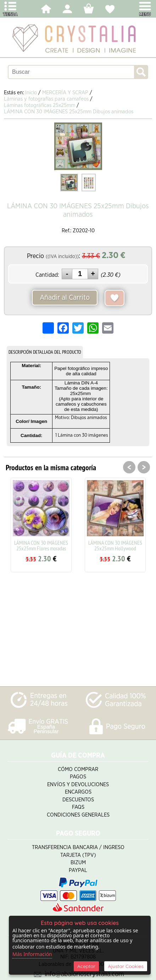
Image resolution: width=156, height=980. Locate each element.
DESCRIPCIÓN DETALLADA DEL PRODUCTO (45, 352)
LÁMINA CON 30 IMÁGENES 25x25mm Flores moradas (41, 545)
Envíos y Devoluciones (78, 784)
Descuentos (78, 799)
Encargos (78, 792)
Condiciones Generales (78, 815)
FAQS (78, 807)
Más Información (32, 954)
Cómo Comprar (78, 769)
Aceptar (86, 966)
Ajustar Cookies (126, 966)
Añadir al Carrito (65, 297)
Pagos (78, 776)
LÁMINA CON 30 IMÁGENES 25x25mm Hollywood (115, 545)
